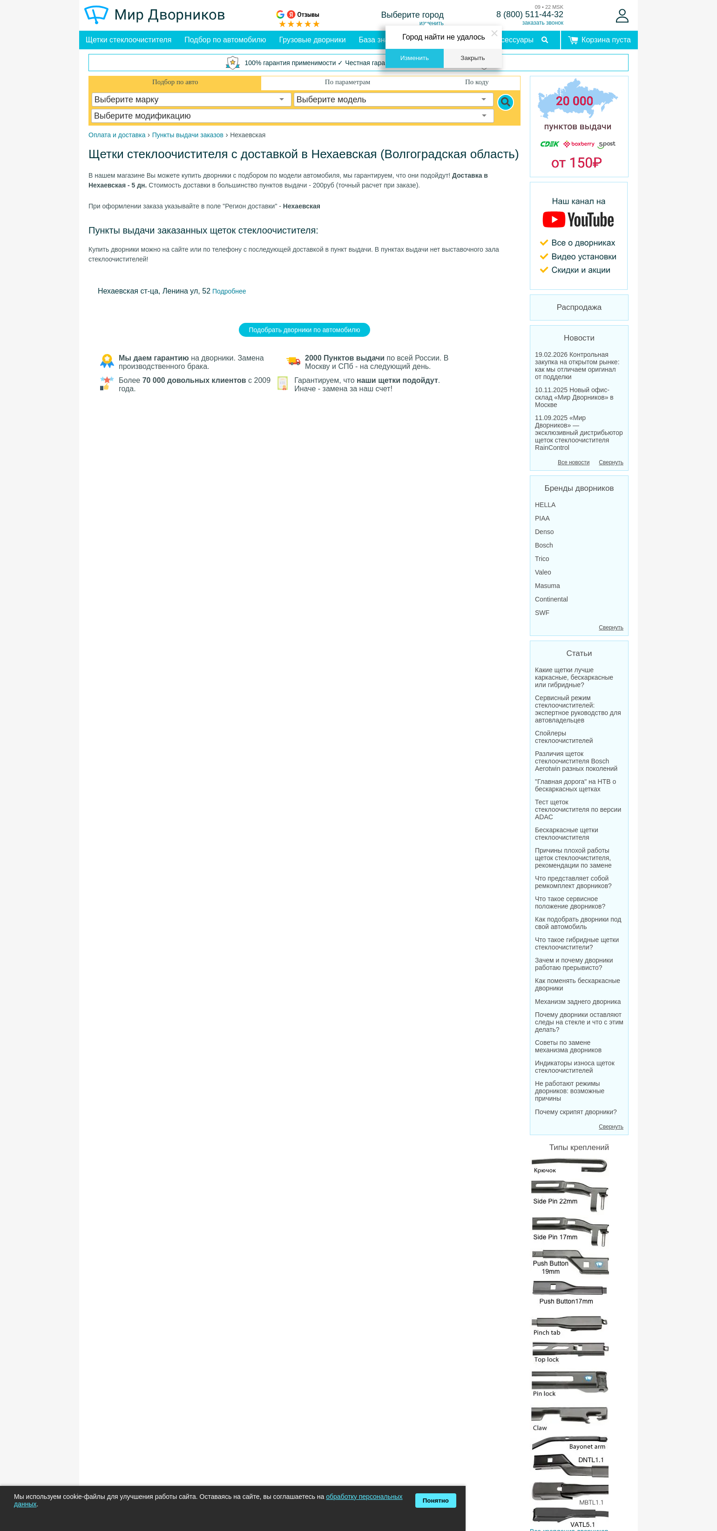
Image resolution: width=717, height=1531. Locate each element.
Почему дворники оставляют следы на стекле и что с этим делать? (579, 1022)
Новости (579, 338)
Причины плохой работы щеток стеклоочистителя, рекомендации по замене (573, 858)
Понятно (436, 1500)
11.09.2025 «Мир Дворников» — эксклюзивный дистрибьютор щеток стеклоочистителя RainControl (579, 432)
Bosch (544, 545)
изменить (431, 23)
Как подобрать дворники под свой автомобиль (578, 923)
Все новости (573, 462)
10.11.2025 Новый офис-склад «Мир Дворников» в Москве (574, 397)
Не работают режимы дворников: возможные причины (569, 1091)
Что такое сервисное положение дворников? (570, 902)
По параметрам (347, 82)
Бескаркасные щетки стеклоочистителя (566, 833)
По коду (477, 82)
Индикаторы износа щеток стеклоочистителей (575, 1066)
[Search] (505, 102)
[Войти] (622, 16)
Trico (542, 558)
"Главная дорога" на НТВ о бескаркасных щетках (575, 785)
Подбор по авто (175, 82)
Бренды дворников (579, 488)
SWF (542, 612)
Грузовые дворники (312, 40)
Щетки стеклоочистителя (128, 40)
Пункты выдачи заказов (187, 135)
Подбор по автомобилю (225, 40)
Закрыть (472, 57)
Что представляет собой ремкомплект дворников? (573, 882)
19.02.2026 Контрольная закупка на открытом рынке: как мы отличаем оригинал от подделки (577, 366)
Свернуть (611, 462)
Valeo (543, 572)
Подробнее (228, 291)
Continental (551, 599)
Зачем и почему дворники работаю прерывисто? (574, 963)
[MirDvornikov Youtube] (579, 236)
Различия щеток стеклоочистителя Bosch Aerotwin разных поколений (576, 761)
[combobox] (192, 100)
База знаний (380, 40)
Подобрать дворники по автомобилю (304, 330)
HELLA (545, 504)
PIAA (542, 518)
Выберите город (412, 15)
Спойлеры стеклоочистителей (564, 736)
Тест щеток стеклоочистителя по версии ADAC (578, 809)
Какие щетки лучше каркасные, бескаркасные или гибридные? (574, 677)
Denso (544, 531)
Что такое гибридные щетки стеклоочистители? (577, 943)
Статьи (579, 653)
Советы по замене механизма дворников (568, 1046)
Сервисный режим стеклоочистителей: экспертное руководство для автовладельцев (578, 709)
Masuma (547, 585)
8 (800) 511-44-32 (529, 14)
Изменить (414, 57)
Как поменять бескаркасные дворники (577, 984)
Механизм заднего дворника (578, 1001)
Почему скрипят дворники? (576, 1112)
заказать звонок (542, 23)
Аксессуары (513, 40)
